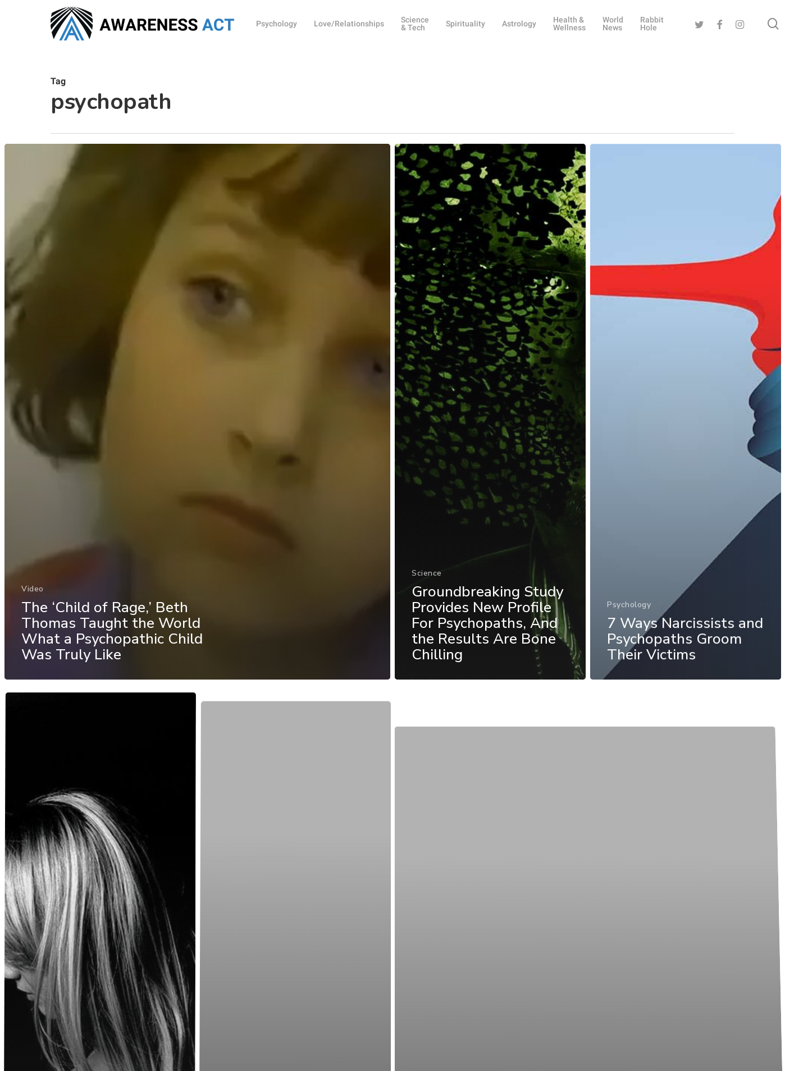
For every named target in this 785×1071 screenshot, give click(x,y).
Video (32, 594)
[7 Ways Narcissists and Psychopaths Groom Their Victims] (686, 442)
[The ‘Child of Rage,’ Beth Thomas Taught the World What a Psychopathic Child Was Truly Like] (196, 419)
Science (427, 585)
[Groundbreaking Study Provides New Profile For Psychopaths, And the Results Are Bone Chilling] (490, 427)
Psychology (630, 627)
